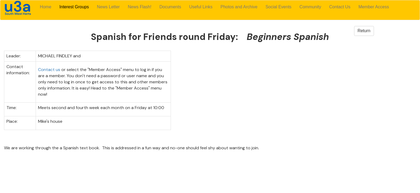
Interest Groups (74, 7)
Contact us (49, 69)
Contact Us (339, 7)
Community (310, 7)
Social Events (278, 7)
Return (364, 30)
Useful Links (200, 7)
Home (45, 7)
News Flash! (139, 7)
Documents (170, 7)
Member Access (373, 7)
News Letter (108, 7)
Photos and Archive (238, 7)
